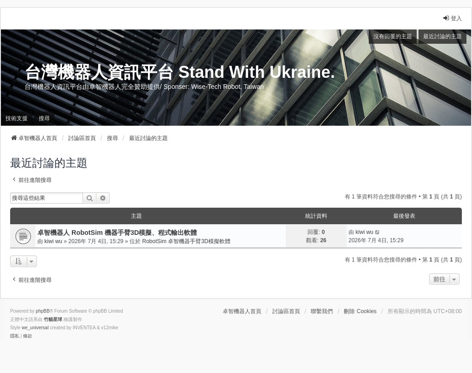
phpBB (43, 311)
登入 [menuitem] (452, 18)
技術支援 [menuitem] (17, 118)
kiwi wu (53, 241)
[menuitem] (14, 336)
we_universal (35, 327)
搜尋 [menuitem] (44, 118)
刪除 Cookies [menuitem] (360, 311)
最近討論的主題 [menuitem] (442, 36)
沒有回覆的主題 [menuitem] (392, 36)
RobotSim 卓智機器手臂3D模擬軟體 (186, 241)
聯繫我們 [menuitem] (322, 311)
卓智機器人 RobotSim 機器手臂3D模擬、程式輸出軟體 (117, 232)
